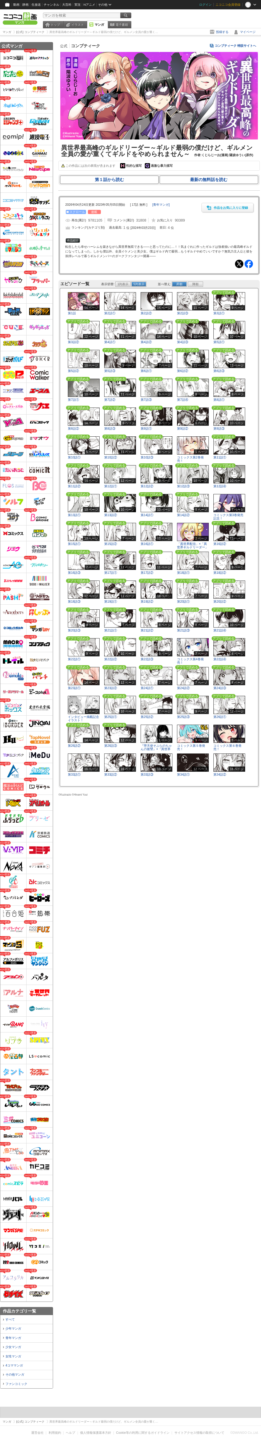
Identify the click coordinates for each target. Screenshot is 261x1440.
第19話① (110, 601)
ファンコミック (16, 1384)
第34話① (183, 774)
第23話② (110, 688)
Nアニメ (89, 4)
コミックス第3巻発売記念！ (228, 516)
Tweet (239, 264)
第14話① (147, 515)
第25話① (110, 717)
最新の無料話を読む (208, 179)
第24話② (183, 688)
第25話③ (183, 717)
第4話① (109, 342)
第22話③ (147, 659)
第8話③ (109, 428)
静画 (25, 4)
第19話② (147, 601)
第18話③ (74, 601)
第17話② (147, 573)
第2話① (109, 313)
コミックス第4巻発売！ (190, 660)
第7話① (73, 400)
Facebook (249, 264)
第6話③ (219, 371)
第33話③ (147, 774)
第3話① (219, 313)
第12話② (147, 486)
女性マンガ (13, 1356)
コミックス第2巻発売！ (190, 459)
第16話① (147, 544)
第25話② (147, 717)
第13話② (110, 515)
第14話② (183, 515)
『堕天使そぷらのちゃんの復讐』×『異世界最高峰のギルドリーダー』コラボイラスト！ (156, 751)
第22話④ (219, 659)
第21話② (147, 630)
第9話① (146, 428)
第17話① (110, 573)
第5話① (219, 342)
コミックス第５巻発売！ (191, 747)
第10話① (74, 457)
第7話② (109, 400)
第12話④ (219, 486)
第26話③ (110, 746)
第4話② (146, 342)
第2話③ (182, 313)
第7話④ (182, 400)
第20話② (219, 601)
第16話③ (74, 573)
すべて (10, 1319)
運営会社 (37, 1433)
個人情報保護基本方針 (95, 1433)
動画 (16, 4)
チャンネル (51, 4)
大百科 (66, 4)
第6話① (146, 371)
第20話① (183, 601)
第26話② (74, 746)
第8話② (73, 428)
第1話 (72, 313)
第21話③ (183, 630)
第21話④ (219, 630)
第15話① (74, 544)
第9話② (182, 428)
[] (161, 204)
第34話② (219, 774)
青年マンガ (13, 1338)
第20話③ (74, 630)
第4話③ (182, 342)
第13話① (74, 515)
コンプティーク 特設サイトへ (235, 46)
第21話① (110, 630)
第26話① (219, 717)
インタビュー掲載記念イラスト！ (83, 718)
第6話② (182, 371)
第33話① (74, 774)
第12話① (110, 486)
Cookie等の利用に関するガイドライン (142, 1433)
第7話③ (146, 400)
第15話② (110, 544)
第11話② (74, 486)
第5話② (73, 371)
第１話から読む (109, 179)
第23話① (74, 688)
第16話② (219, 544)
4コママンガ (14, 1365)
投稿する (222, 32)
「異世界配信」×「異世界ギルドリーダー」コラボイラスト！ (192, 547)
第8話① (219, 400)
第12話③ (183, 486)
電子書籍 (121, 24)
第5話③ (109, 371)
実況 (77, 4)
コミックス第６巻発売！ (227, 747)
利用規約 (55, 1433)
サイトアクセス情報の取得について (199, 1433)
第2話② (146, 313)
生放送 (36, 4)
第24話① (147, 688)
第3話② (73, 342)
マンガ (99, 24)
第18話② (219, 573)
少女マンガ (13, 1347)
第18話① (183, 573)
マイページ (248, 32)
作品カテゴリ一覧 (19, 1311)
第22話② (110, 659)
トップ (55, 24)
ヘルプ (70, 1433)
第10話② (110, 457)
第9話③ (219, 428)
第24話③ (219, 688)
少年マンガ (13, 1328)
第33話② (110, 774)
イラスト (77, 24)
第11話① (219, 457)
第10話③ (147, 457)
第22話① (74, 659)
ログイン (205, 4)
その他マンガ (14, 1374)
